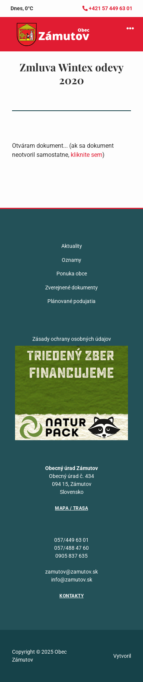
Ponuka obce (71, 274)
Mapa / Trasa (71, 508)
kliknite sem (86, 154)
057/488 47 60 (71, 548)
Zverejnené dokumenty (71, 288)
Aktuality (71, 246)
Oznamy (71, 260)
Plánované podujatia (71, 301)
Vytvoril (122, 656)
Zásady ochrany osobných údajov (71, 339)
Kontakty (71, 595)
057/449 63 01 (71, 540)
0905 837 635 (71, 556)
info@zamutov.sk (71, 580)
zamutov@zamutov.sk (71, 572)
